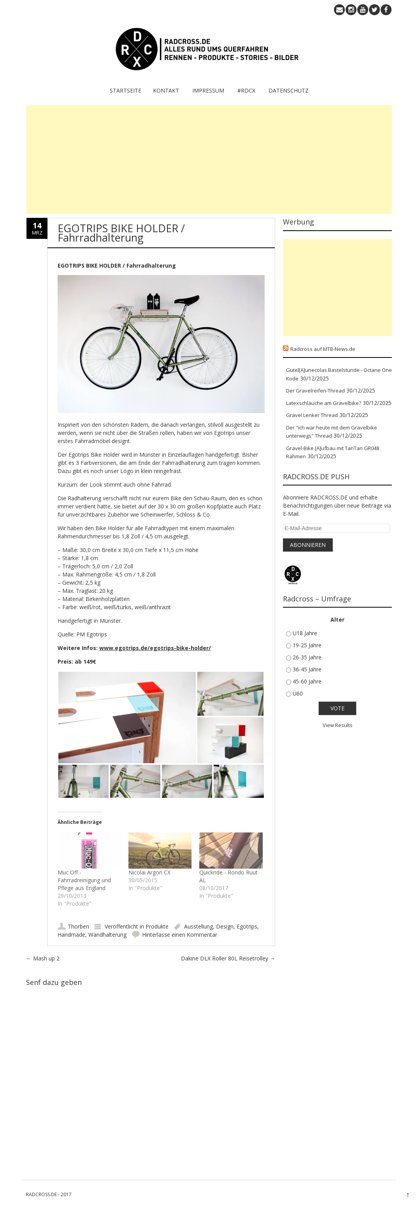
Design (225, 926)
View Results (338, 725)
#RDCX (246, 90)
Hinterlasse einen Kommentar (179, 934)
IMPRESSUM (208, 90)
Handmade (71, 934)
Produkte (157, 926)
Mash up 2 (43, 958)
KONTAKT (166, 90)
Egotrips (247, 926)
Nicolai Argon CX (149, 872)
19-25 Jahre (307, 645)
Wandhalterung (107, 934)
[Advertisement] (209, 159)
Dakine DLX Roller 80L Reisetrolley (228, 958)
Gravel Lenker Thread (312, 415)
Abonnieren (308, 544)
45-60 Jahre (307, 681)
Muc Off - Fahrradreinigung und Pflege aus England (84, 880)
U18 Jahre (305, 633)
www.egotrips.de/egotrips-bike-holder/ (155, 648)
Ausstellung (198, 926)
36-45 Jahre (307, 669)
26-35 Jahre (307, 657)
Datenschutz (289, 90)
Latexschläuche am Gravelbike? (323, 403)
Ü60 (298, 693)
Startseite (125, 90)
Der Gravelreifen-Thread (315, 390)
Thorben (78, 926)
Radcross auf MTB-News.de (322, 348)
